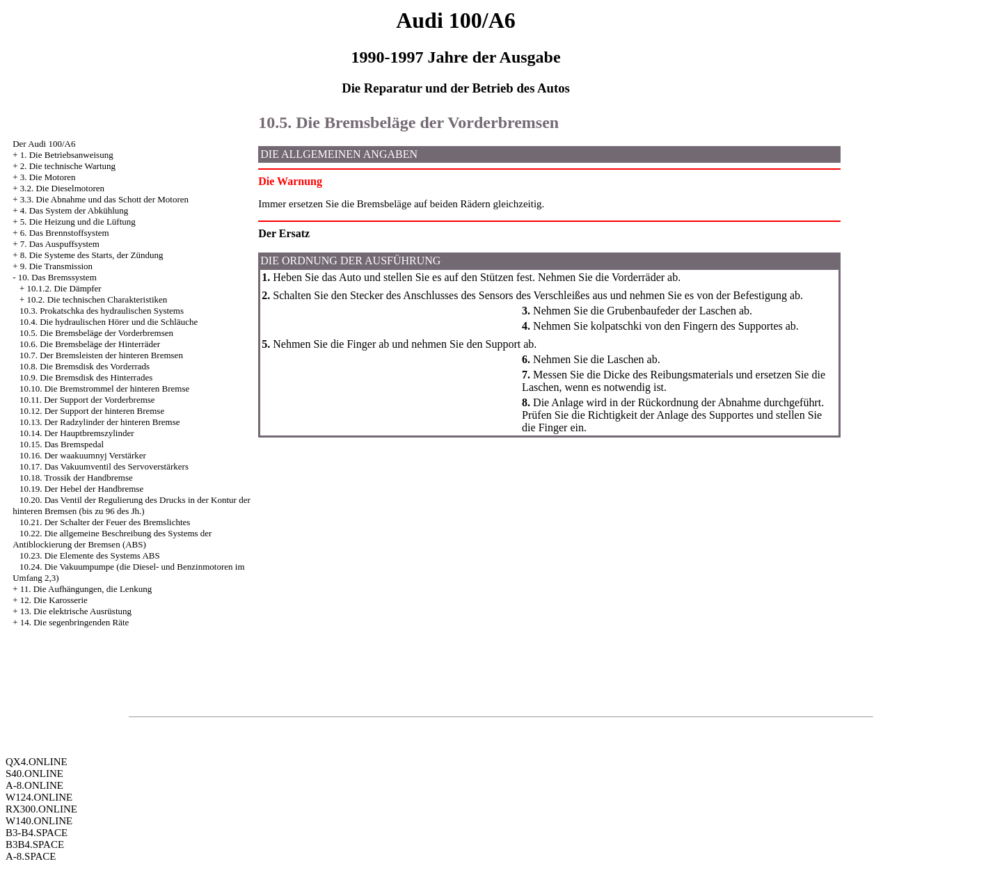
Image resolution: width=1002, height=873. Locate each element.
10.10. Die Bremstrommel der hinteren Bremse (104, 388)
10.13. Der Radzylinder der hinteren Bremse (99, 422)
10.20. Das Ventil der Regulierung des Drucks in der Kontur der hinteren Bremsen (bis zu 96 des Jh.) (131, 505)
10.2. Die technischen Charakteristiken (96, 299)
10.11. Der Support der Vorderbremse (87, 399)
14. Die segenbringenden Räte (74, 622)
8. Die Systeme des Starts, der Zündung (92, 255)
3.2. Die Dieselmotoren (62, 188)
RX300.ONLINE (41, 809)
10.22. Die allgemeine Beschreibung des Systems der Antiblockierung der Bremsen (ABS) (112, 539)
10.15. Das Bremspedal (61, 444)
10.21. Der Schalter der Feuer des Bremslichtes (104, 522)
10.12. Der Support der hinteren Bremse (91, 411)
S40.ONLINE (34, 773)
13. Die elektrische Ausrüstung (76, 611)
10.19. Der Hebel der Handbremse (81, 488)
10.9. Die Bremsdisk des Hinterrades (85, 377)
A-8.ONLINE (34, 785)
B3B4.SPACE (35, 844)
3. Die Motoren (48, 177)
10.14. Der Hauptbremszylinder (76, 433)
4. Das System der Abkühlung (74, 210)
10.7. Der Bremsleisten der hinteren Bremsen (101, 355)
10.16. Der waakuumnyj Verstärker (82, 455)
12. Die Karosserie (54, 600)
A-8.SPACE (31, 856)
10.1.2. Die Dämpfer (63, 288)
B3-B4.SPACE (36, 832)
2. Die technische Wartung (68, 166)
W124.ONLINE (39, 797)
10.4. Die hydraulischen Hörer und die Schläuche (108, 322)
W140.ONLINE (39, 820)
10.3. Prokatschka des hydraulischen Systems (101, 310)
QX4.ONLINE (36, 761)
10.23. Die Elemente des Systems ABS (89, 555)
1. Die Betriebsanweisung (66, 155)
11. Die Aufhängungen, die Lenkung (86, 589)
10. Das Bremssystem (57, 277)
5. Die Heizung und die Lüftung (78, 221)
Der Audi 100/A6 (44, 143)
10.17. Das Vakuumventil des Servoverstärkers (104, 466)
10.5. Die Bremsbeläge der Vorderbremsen (96, 333)
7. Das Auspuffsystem (60, 244)
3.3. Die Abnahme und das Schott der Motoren (104, 199)
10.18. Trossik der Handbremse (76, 477)
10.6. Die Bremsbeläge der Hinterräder (89, 344)
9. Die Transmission (56, 266)
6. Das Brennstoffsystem (64, 232)
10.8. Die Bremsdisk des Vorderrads (84, 366)
